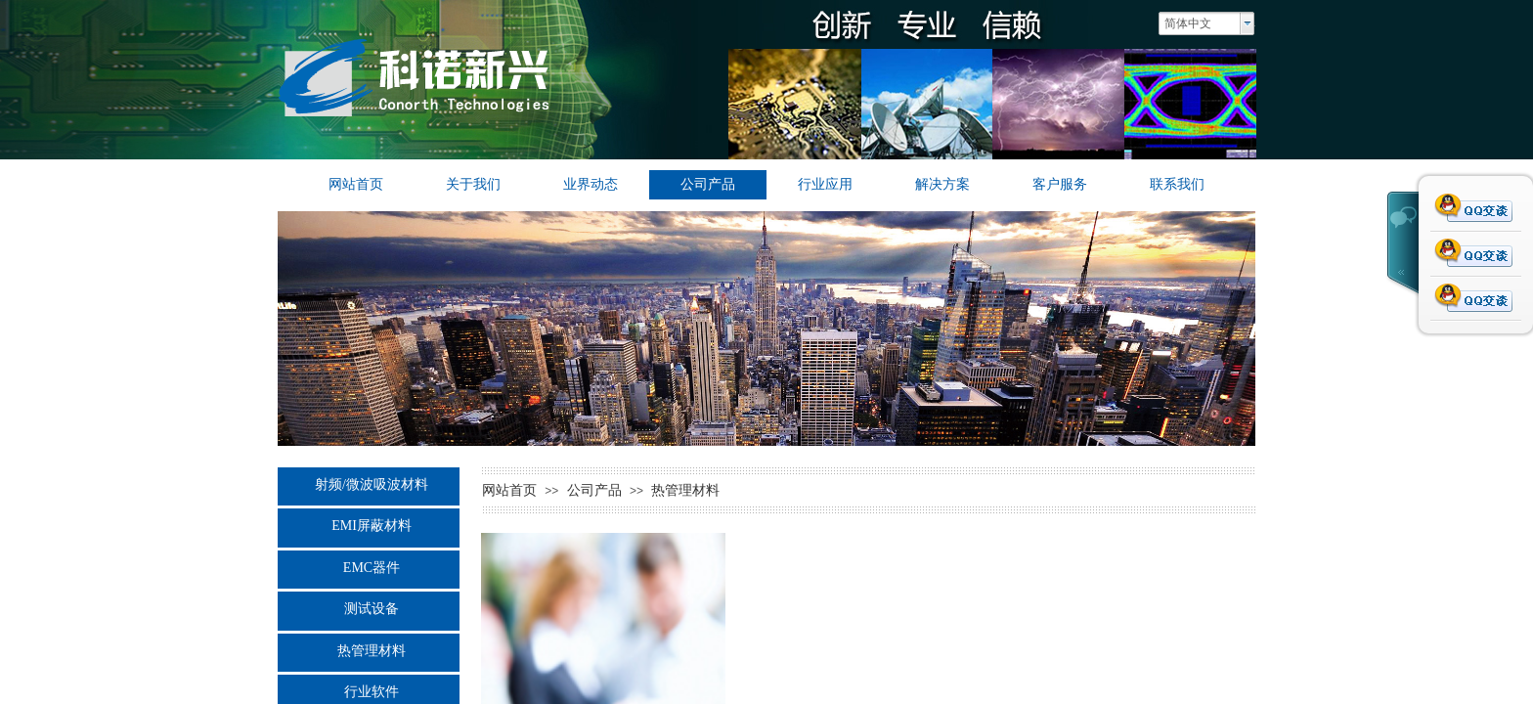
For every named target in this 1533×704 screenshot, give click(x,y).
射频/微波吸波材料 (371, 484)
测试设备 (371, 608)
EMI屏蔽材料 (371, 525)
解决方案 (942, 184)
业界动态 (590, 184)
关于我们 (473, 184)
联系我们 (1177, 184)
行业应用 (825, 184)
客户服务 (1059, 184)
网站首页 (355, 184)
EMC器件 (371, 567)
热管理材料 (371, 650)
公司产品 (707, 184)
